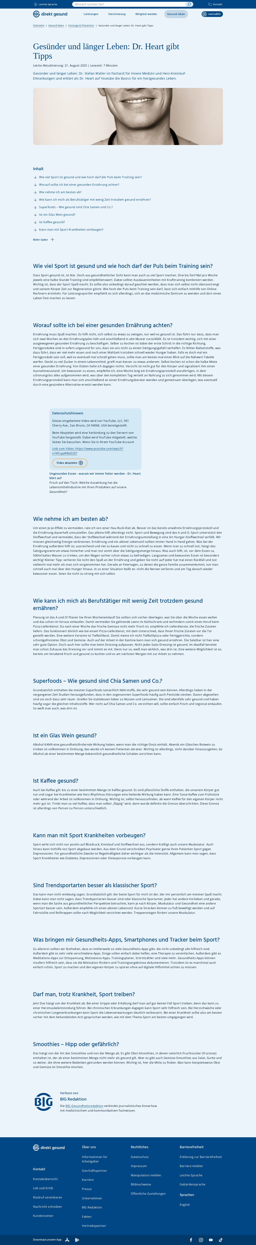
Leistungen (91, 14)
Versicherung (117, 14)
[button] (54, 1169)
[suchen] (189, 4)
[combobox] (128, 4)
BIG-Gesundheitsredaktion (84, 1106)
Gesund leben (176, 14)
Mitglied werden (146, 14)
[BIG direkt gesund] (50, 14)
